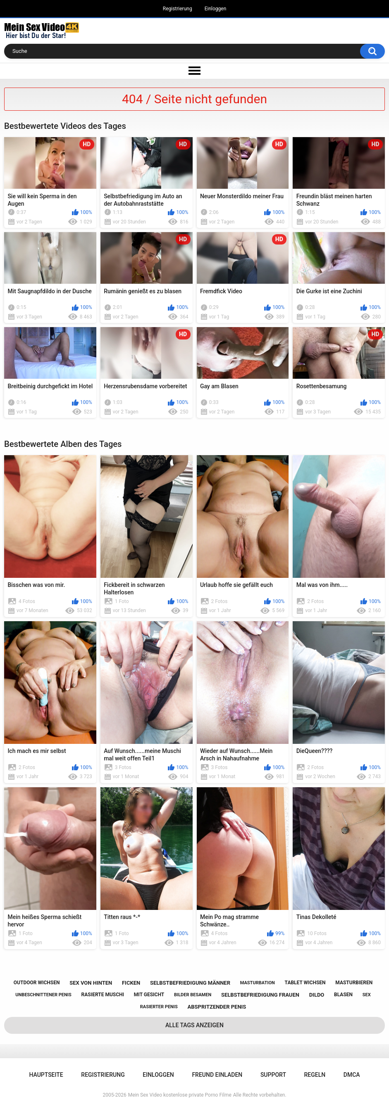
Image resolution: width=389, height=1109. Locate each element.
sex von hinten (90, 983)
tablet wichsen (305, 983)
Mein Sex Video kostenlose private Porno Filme (179, 1095)
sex (367, 994)
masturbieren (353, 983)
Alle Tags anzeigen (194, 1025)
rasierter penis (159, 1006)
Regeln (315, 1074)
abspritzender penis (217, 1007)
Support (273, 1074)
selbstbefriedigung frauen (260, 995)
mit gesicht (149, 994)
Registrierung (177, 9)
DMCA (352, 1074)
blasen (343, 994)
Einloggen (216, 9)
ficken (131, 983)
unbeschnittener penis (43, 994)
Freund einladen (217, 1074)
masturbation (257, 983)
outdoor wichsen (37, 983)
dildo (317, 995)
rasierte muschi (102, 994)
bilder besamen (192, 994)
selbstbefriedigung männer (190, 983)
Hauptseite (46, 1074)
